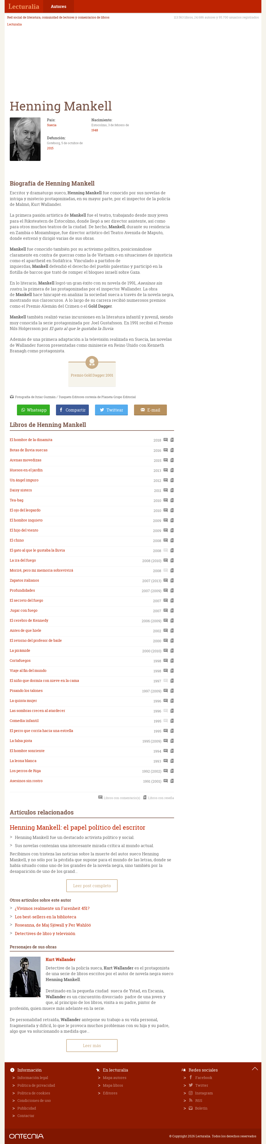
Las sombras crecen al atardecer (37, 710)
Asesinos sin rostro (26, 780)
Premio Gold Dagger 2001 (92, 375)
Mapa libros (113, 1085)
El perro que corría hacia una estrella (41, 730)
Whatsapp (37, 410)
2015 (50, 148)
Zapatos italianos (24, 580)
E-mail (153, 410)
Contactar (25, 1115)
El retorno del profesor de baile (36, 640)
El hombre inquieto (26, 520)
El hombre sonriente (27, 750)
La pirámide (20, 650)
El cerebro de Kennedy (29, 620)
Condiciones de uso (34, 1100)
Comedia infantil (24, 720)
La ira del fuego (23, 560)
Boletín (200, 1108)
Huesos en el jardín (26, 470)
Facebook (203, 1077)
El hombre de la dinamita (31, 439)
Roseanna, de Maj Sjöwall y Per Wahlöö (53, 925)
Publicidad (26, 1108)
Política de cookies (33, 1093)
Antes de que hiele (25, 630)
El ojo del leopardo (25, 510)
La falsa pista (21, 740)
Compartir (76, 410)
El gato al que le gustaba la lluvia (37, 550)
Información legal (32, 1077)
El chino (17, 540)
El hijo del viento (24, 530)
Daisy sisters (21, 490)
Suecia (51, 125)
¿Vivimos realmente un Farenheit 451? (52, 908)
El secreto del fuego (26, 600)
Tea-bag (16, 500)
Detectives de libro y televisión (45, 933)
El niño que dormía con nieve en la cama (44, 680)
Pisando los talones (26, 690)
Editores (110, 1093)
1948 (94, 130)
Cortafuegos (20, 660)
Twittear (115, 410)
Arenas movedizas (25, 459)
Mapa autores (114, 1077)
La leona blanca (23, 760)
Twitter (201, 1085)
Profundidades (22, 590)
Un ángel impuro (24, 480)
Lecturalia (14, 24)
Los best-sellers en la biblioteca (45, 917)
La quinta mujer (23, 700)
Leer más (92, 1045)
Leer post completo (92, 886)
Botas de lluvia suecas (29, 449)
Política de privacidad (36, 1085)
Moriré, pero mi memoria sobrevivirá (41, 570)
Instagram (203, 1093)
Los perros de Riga (25, 770)
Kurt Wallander (60, 959)
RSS (198, 1100)
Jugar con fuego (23, 610)
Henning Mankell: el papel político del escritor (77, 827)
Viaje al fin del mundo (28, 670)
